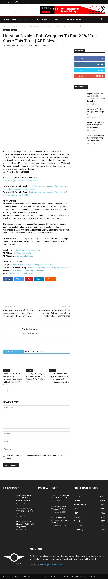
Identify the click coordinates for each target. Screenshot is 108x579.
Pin (29, 279)
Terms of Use (80, 576)
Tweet (19, 279)
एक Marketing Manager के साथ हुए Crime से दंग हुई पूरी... (25, 511)
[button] (101, 19)
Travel (58, 19)
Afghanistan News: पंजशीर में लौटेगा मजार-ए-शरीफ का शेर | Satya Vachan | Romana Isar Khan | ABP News (18, 313)
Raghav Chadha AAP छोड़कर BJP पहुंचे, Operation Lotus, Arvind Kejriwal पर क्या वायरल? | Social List (12, 379)
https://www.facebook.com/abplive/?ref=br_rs (49, 267)
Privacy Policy (68, 576)
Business (16, 19)
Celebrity (69, 19)
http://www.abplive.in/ (24, 256)
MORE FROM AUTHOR (34, 352)
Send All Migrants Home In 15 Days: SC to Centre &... (60, 520)
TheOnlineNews (12, 45)
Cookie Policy (93, 576)
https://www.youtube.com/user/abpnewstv (21, 180)
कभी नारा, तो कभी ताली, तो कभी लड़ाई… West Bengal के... (95, 111)
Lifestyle (28, 19)
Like (101, 58)
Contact (57, 576)
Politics (81, 19)
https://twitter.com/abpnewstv (22, 273)
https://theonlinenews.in (30, 333)
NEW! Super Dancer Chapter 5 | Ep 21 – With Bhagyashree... (25, 524)
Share (8, 279)
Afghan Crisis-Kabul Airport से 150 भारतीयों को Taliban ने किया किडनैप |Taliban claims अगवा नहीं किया (54, 313)
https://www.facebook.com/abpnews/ (28, 270)
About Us (48, 576)
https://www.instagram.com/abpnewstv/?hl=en (32, 265)
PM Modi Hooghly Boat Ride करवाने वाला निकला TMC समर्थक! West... (95, 138)
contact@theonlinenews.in (52, 564)
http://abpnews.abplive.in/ (24, 253)
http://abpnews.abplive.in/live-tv (29, 250)
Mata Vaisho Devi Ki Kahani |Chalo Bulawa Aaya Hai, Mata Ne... (24, 497)
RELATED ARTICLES (13, 352)
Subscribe (99, 76)
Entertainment (43, 19)
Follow (100, 64)
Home (26, 2)
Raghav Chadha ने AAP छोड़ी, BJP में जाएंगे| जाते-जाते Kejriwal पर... (95, 124)
